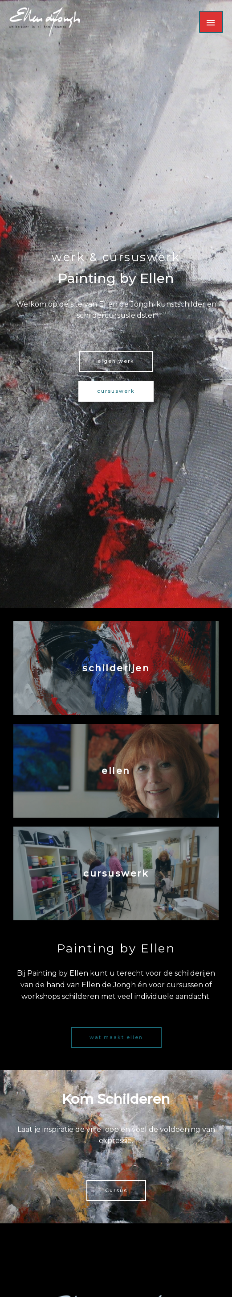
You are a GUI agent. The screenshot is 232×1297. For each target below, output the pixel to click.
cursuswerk (116, 873)
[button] (116, 361)
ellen (116, 770)
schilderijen (116, 668)
